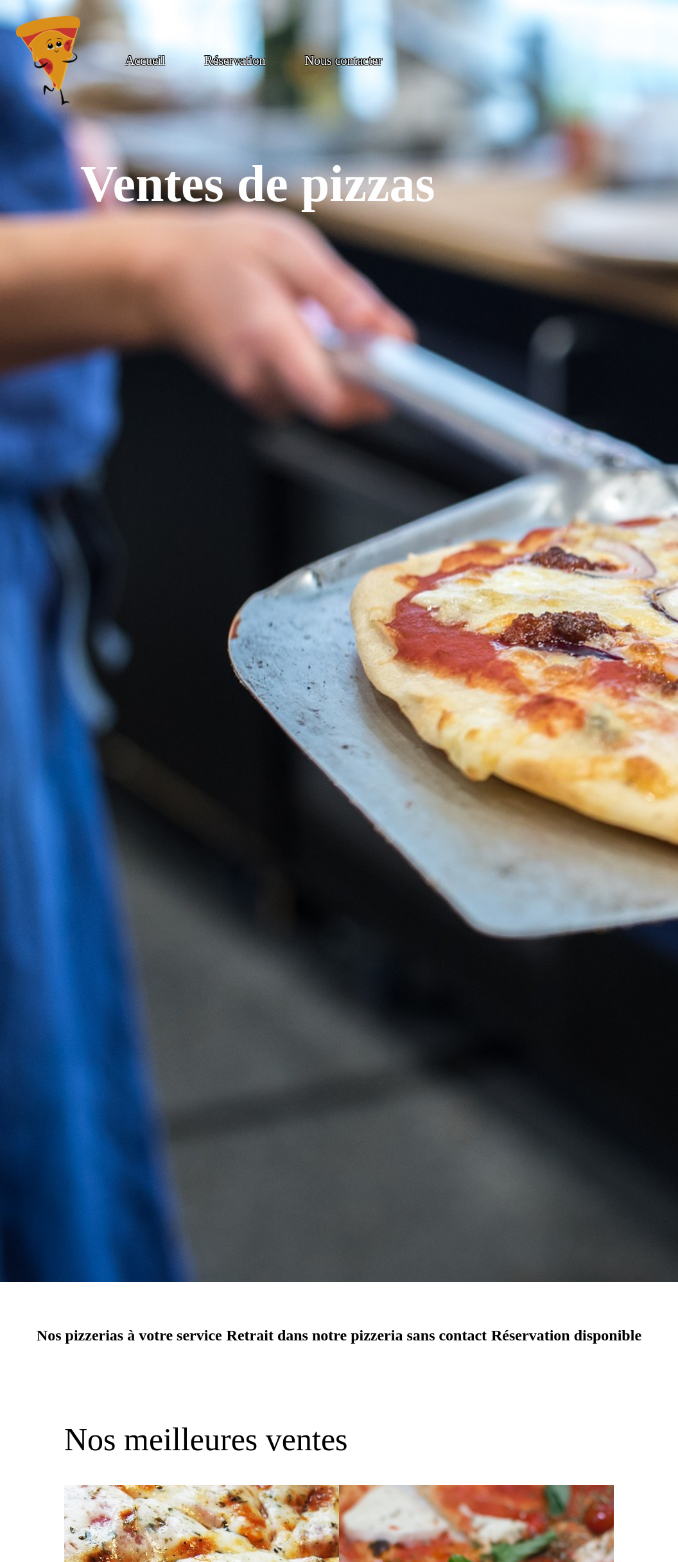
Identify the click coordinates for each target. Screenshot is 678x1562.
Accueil (145, 60)
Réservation (235, 60)
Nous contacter (343, 60)
